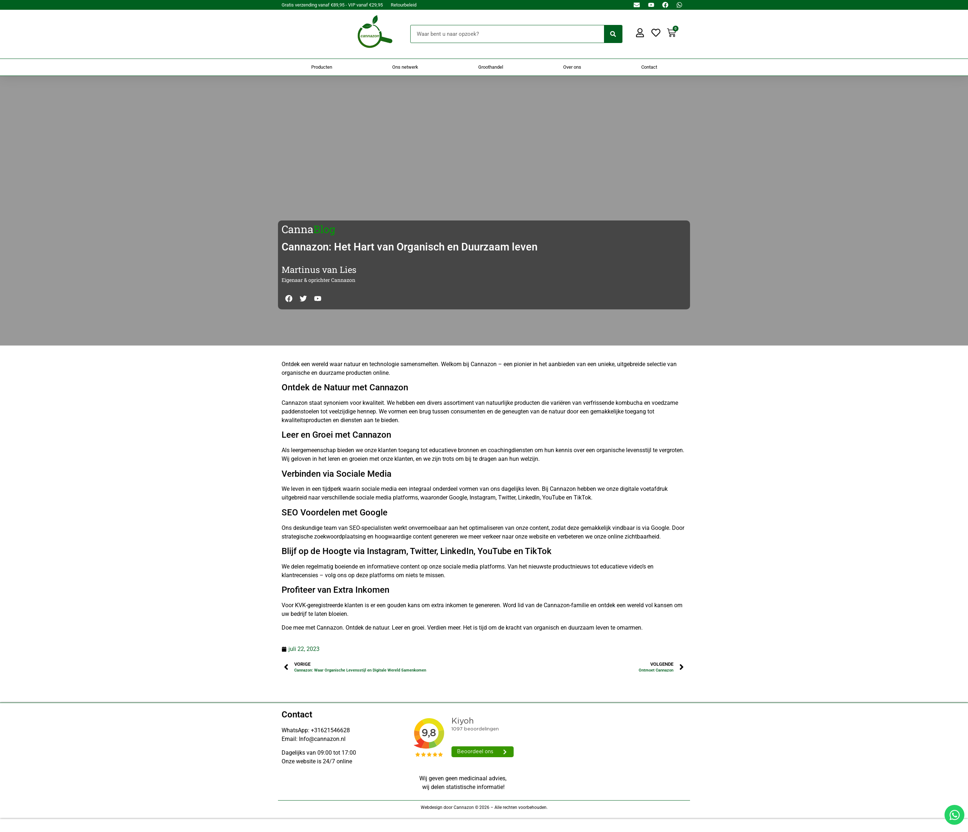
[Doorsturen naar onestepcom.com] (484, 416)
